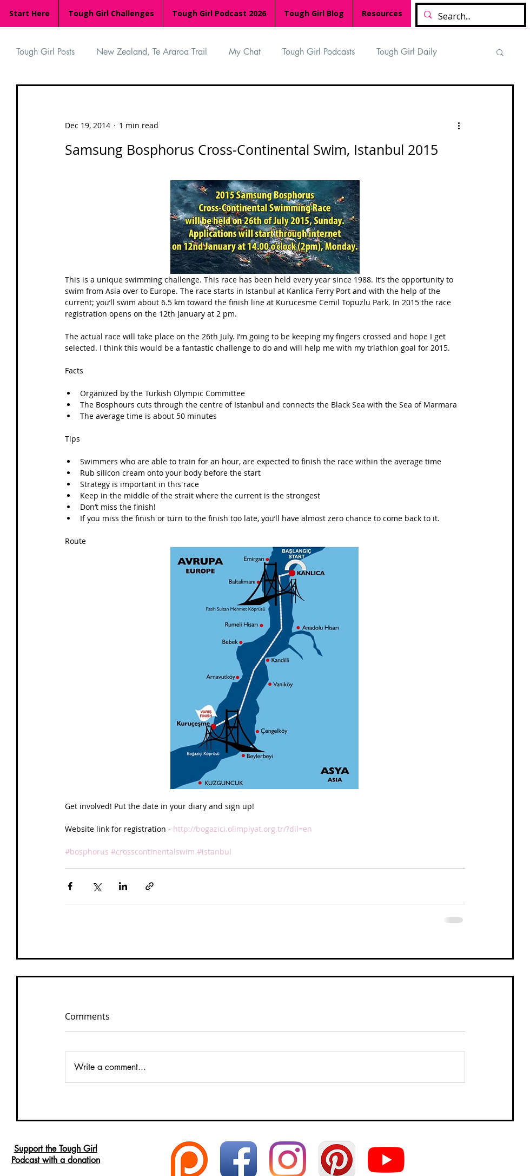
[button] (500, 52)
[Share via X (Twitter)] (96, 886)
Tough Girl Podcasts (318, 51)
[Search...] (469, 16)
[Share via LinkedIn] (123, 886)
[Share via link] (149, 886)
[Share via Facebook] (70, 886)
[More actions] (458, 125)
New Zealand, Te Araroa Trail (151, 51)
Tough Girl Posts (45, 51)
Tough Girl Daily (406, 51)
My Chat (245, 51)
